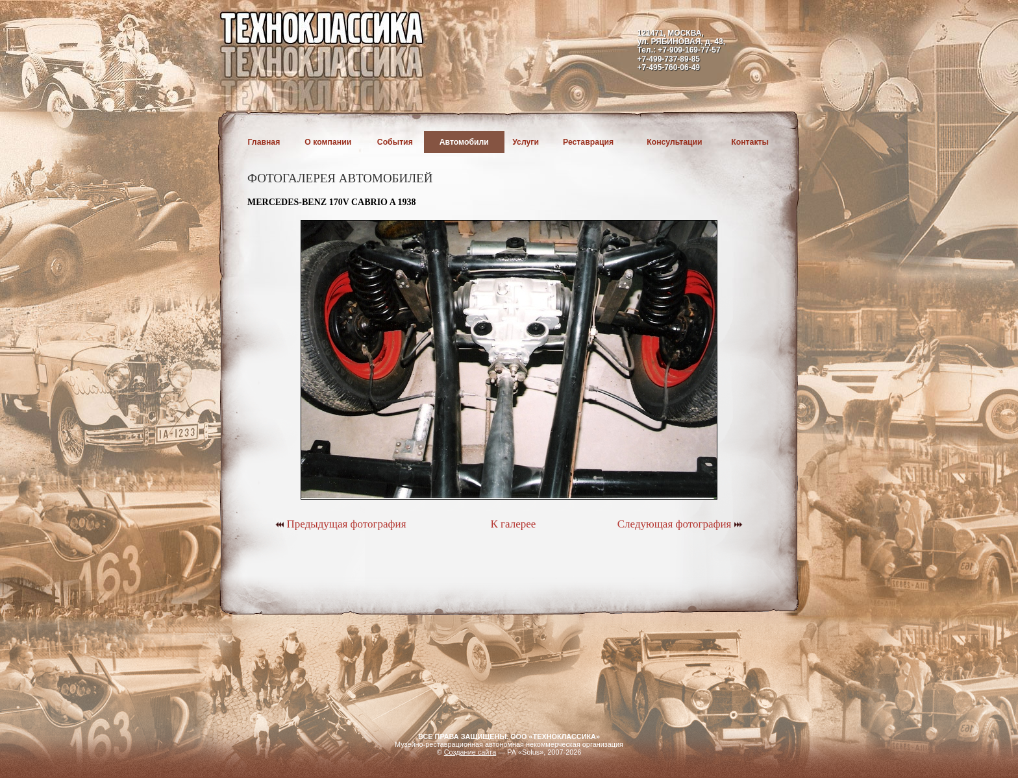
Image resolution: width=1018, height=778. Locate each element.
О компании (327, 142)
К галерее (513, 524)
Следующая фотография (680, 524)
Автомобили (464, 142)
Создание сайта (470, 752)
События (395, 142)
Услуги (525, 142)
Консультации (674, 142)
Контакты (750, 142)
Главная (264, 142)
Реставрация (588, 142)
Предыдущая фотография (340, 524)
